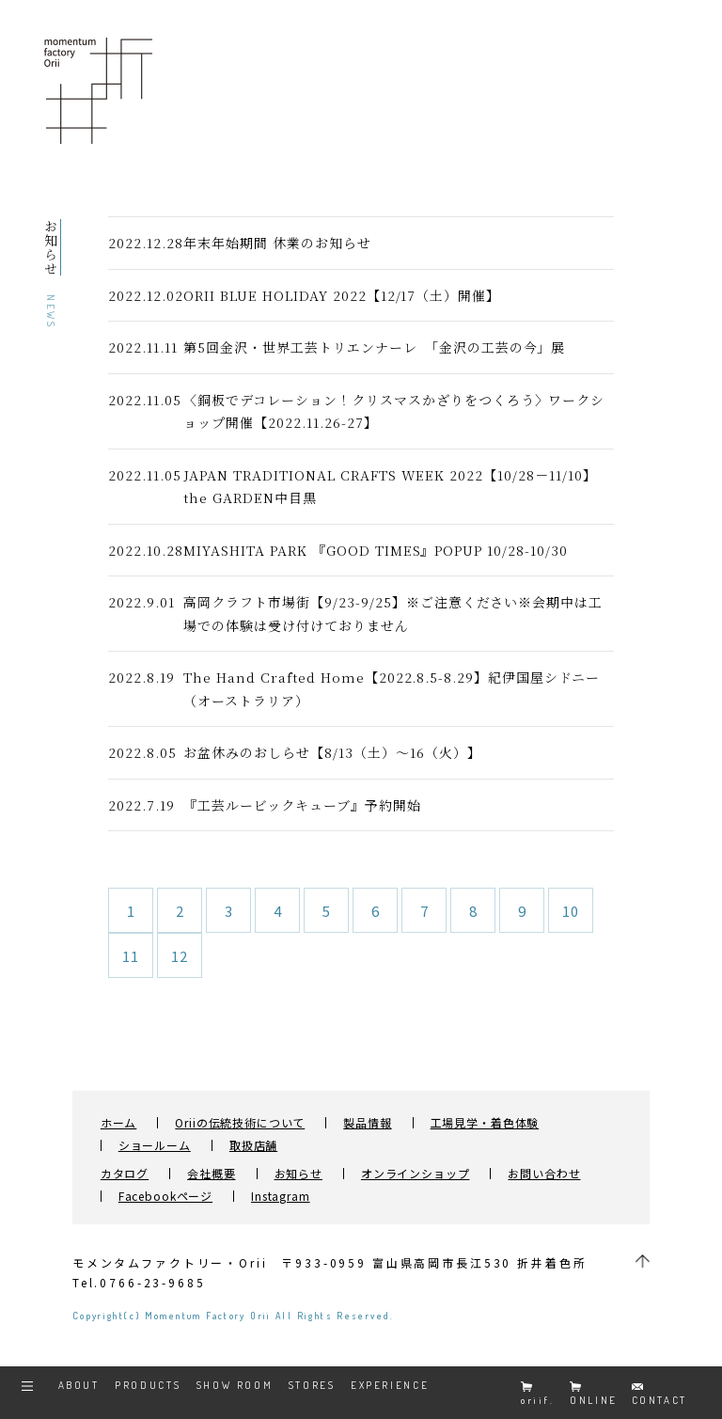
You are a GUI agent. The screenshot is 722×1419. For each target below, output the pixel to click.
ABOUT (79, 1385)
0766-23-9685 (152, 1282)
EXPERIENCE (390, 1385)
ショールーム (154, 1145)
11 (130, 956)
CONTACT (659, 1395)
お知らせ (298, 1173)
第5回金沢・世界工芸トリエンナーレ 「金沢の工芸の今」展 (381, 347)
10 (570, 911)
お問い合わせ (544, 1173)
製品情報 (367, 1122)
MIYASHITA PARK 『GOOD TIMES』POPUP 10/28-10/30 (375, 550)
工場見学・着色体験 (485, 1122)
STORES (312, 1385)
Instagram (280, 1196)
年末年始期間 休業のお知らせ (277, 242)
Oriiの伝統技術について (240, 1122)
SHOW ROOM (235, 1385)
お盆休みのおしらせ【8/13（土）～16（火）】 (332, 752)
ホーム (119, 1122)
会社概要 (211, 1173)
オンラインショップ (415, 1173)
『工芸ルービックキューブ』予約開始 (302, 805)
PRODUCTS (147, 1385)
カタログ (125, 1173)
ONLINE (594, 1394)
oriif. (538, 1394)
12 (179, 956)
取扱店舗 (253, 1145)
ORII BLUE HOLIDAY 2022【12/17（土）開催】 (341, 295)
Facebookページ (165, 1196)
